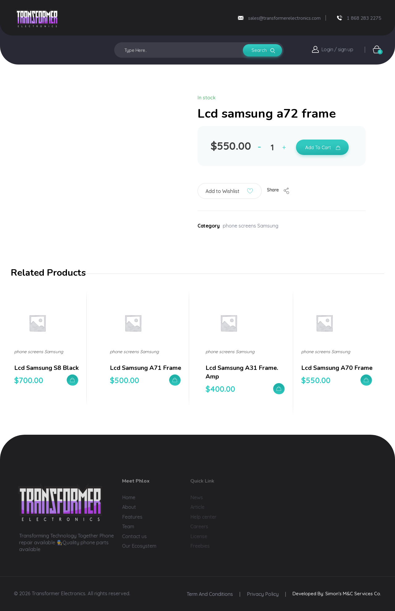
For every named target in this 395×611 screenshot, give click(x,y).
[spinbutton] (273, 147)
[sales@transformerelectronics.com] (240, 18)
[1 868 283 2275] (339, 17)
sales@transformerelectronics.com (284, 18)
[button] (285, 148)
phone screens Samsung (250, 226)
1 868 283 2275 (364, 18)
